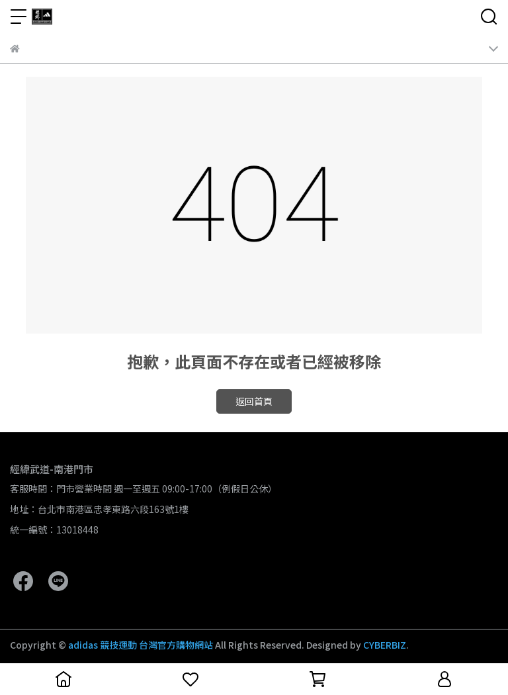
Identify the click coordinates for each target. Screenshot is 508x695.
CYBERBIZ (384, 644)
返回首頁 (254, 401)
